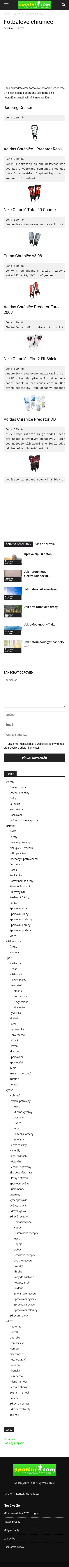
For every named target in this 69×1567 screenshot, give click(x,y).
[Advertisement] (35, 58)
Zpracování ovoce (24, 1304)
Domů (7, 13)
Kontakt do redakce (28, 1493)
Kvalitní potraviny (20, 1101)
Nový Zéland (21, 1002)
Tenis (13, 1068)
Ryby (16, 1128)
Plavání (14, 1046)
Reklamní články (19, 897)
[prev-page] (6, 660)
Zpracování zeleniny (25, 1310)
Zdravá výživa (18, 1211)
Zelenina (19, 1139)
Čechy (13, 947)
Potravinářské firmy (21, 881)
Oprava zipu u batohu (38, 554)
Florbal (14, 1018)
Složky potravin (19, 1178)
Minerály (15, 1150)
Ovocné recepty (23, 1260)
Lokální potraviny (20, 842)
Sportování (16, 1057)
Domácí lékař (17, 1343)
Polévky (18, 1266)
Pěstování (15, 1161)
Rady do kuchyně (24, 1277)
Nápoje (18, 1244)
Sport (9, 958)
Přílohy (18, 1271)
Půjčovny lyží (17, 892)
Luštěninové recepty (26, 1233)
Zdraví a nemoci (19, 1403)
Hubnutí (15, 1095)
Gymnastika (17, 1029)
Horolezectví (17, 1035)
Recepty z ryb (22, 1282)
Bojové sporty (18, 980)
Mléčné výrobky (23, 1112)
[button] (6, 5)
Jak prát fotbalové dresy (41, 607)
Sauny (13, 903)
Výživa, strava (18, 1205)
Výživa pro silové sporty (24, 820)
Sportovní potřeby (34, 13)
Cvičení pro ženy (19, 793)
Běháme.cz (10, 1439)
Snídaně (18, 1288)
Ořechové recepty (24, 1255)
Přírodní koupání (20, 886)
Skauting (15, 1051)
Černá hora (20, 996)
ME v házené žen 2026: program (22, 1513)
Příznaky (15, 1370)
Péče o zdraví (18, 1359)
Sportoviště (16, 1062)
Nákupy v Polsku (19, 853)
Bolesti (14, 1332)
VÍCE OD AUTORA (46, 544)
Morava (14, 952)
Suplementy (17, 1189)
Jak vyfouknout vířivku (39, 624)
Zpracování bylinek (25, 1299)
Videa (13, 936)
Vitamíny (15, 1194)
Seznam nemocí (19, 1392)
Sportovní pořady (20, 925)
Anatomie (15, 1326)
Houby (18, 1227)
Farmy (13, 837)
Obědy (18, 1249)
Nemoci (14, 1348)
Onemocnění (17, 1354)
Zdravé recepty (19, 1216)
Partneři (8, 1493)
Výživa (9, 1090)
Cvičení (10, 782)
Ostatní (17, 13)
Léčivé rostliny (18, 1145)
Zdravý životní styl (20, 1409)
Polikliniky (16, 875)
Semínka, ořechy (23, 1134)
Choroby (15, 1337)
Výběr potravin (18, 1200)
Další (13, 831)
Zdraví (9, 1321)
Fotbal (13, 1024)
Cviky (13, 798)
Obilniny (19, 1117)
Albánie (18, 991)
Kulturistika (16, 809)
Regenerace (17, 1376)
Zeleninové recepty (25, 1293)
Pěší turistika (13, 941)
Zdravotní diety (19, 1315)
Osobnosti (16, 864)
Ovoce (17, 1123)
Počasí (13, 870)
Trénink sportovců (20, 1073)
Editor (10, 28)
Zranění (14, 1414)
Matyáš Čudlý (11, 1530)
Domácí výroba (23, 1222)
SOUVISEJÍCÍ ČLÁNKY (18, 544)
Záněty (14, 1398)
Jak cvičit (15, 804)
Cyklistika (15, 1013)
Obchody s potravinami (24, 859)
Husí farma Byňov (14, 1547)
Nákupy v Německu (21, 848)
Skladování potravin (21, 1172)
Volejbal (14, 1084)
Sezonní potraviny (20, 1167)
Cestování (16, 985)
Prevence (15, 1365)
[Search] (64, 5)
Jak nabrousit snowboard (41, 589)
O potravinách (18, 1156)
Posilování (16, 815)
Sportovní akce (18, 908)
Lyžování (15, 1040)
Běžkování (16, 974)
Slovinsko (19, 1007)
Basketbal (16, 963)
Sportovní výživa (19, 1183)
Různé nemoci (18, 1381)
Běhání (14, 969)
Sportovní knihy (19, 914)
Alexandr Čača (12, 1521)
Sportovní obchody (21, 919)
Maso (17, 1106)
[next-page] (12, 660)
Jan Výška (9, 1538)
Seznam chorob (19, 1387)
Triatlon (14, 1079)
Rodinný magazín (14, 1443)
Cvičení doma (18, 787)
